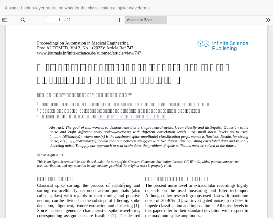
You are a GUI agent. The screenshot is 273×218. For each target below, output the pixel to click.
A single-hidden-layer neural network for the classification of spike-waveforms (77, 7)
